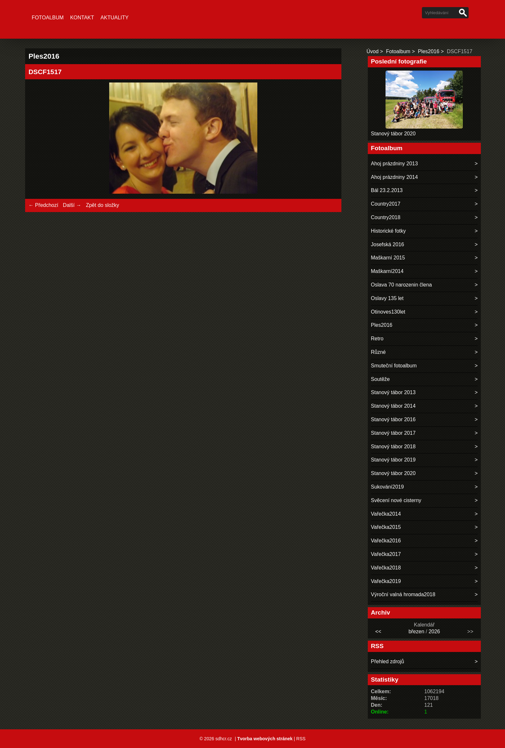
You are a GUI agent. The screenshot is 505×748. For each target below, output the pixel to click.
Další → (72, 205)
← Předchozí (43, 205)
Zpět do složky (102, 205)
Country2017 (386, 204)
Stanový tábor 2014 (393, 406)
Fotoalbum (47, 17)
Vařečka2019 (386, 581)
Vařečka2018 (386, 567)
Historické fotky (388, 231)
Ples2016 (428, 51)
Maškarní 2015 (388, 257)
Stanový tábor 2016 (393, 419)
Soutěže (380, 379)
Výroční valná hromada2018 (403, 594)
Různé (378, 352)
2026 (434, 631)
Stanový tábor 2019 (393, 459)
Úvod (372, 51)
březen (416, 631)
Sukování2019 (387, 487)
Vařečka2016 (386, 540)
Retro (377, 338)
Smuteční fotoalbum (394, 365)
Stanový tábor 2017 (393, 433)
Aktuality (114, 17)
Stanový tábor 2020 (393, 133)
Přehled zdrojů (387, 661)
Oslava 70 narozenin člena (401, 284)
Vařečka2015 (386, 527)
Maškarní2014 (387, 271)
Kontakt (82, 17)
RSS (301, 738)
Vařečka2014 (386, 514)
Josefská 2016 (387, 244)
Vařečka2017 (386, 554)
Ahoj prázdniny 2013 (394, 163)
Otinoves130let (388, 312)
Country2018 (386, 217)
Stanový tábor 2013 (393, 392)
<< (378, 631)
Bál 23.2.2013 (387, 190)
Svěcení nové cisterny (396, 500)
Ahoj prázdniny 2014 (394, 177)
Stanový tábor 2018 (393, 446)
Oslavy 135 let (387, 298)
